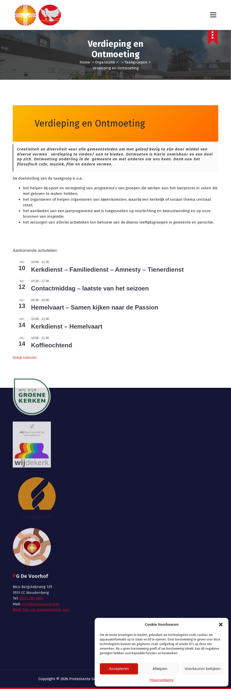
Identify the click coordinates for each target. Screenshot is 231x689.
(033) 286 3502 (31, 500)
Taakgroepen (136, 62)
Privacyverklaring (162, 680)
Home (85, 62)
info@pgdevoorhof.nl (41, 505)
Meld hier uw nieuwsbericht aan (41, 511)
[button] (220, 624)
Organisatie (105, 62)
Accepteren (119, 668)
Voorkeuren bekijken (202, 668)
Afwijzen (160, 668)
